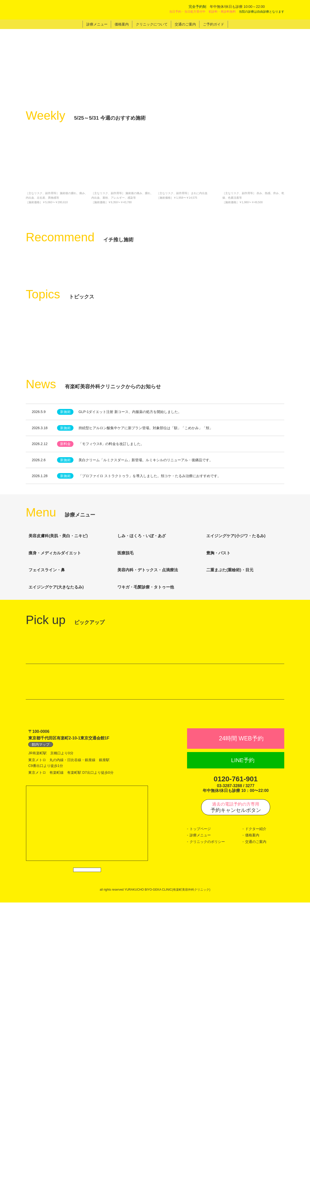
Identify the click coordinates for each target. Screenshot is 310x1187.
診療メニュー (200, 1115)
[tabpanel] (155, 96)
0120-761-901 (235, 1058)
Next (279, 221)
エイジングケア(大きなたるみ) (63, 798)
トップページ (200, 1108)
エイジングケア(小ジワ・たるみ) (242, 716)
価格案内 (252, 1115)
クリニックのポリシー (207, 1121)
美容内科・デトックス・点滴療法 (155, 771)
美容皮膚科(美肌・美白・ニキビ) (65, 716)
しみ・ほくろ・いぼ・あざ (149, 716)
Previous (30, 221)
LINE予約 (243, 1039)
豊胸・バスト (225, 743)
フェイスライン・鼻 (54, 771)
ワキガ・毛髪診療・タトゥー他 (153, 798)
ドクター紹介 (255, 1108)
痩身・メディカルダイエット (62, 743)
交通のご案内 (255, 1121)
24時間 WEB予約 (241, 1018)
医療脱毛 (132, 743)
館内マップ (40, 1024)
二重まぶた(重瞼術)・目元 (236, 771)
